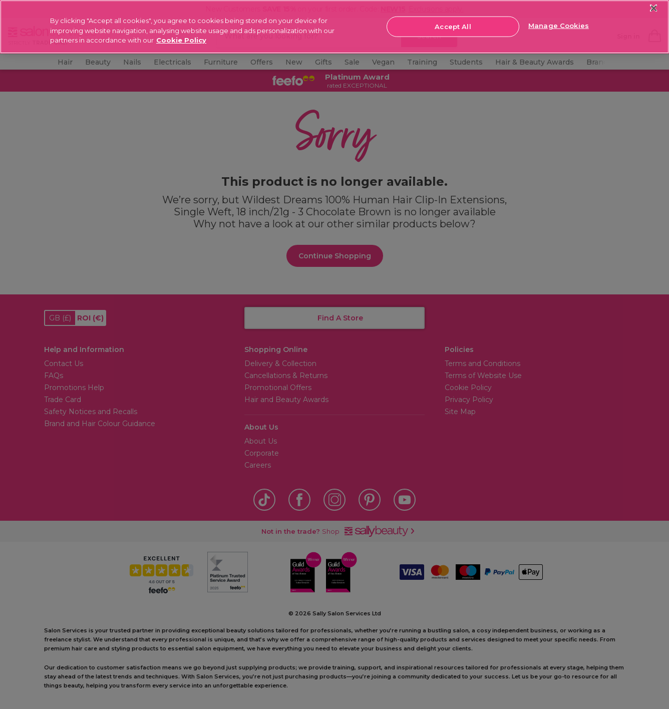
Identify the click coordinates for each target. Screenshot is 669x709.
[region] (334, 27)
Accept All (453, 26)
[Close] (653, 8)
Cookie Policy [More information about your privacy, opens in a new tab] (181, 40)
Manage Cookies (558, 26)
